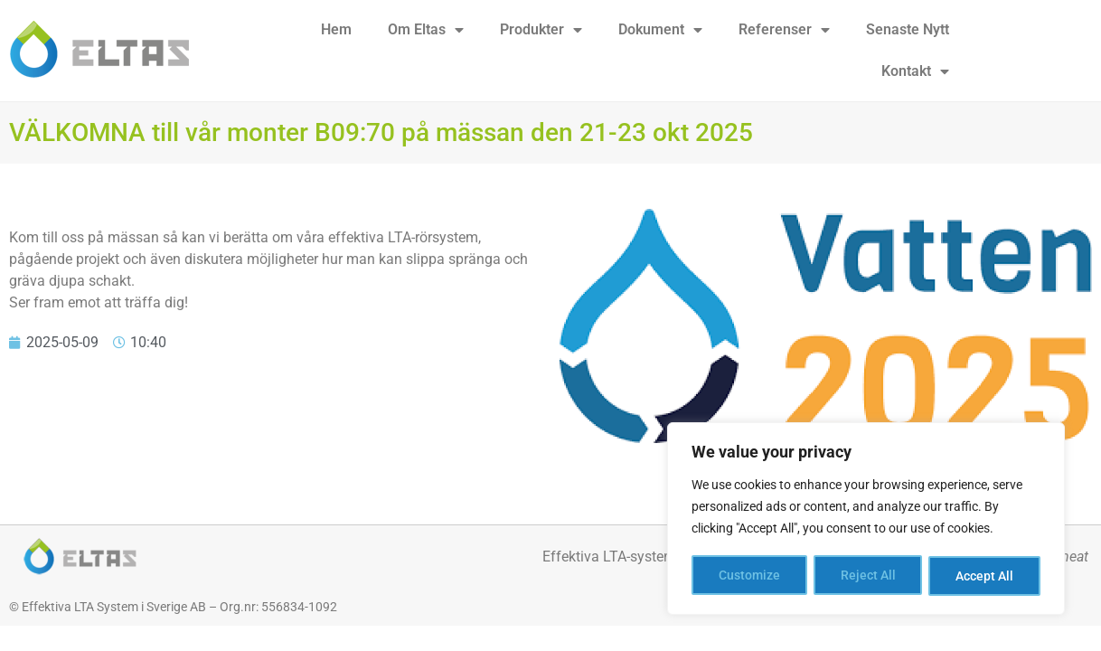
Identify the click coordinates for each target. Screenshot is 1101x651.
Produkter (541, 30)
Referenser (784, 30)
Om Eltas (426, 30)
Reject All (868, 576)
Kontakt (915, 71)
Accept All (985, 576)
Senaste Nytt (907, 29)
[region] (866, 520)
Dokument (660, 30)
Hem (336, 29)
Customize (749, 576)
